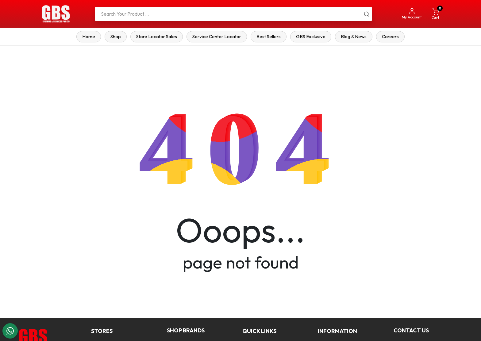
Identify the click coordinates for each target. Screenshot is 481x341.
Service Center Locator (216, 36)
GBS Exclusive (310, 36)
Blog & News (354, 36)
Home (88, 36)
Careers (390, 36)
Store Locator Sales (156, 36)
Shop (115, 36)
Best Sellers (268, 36)
